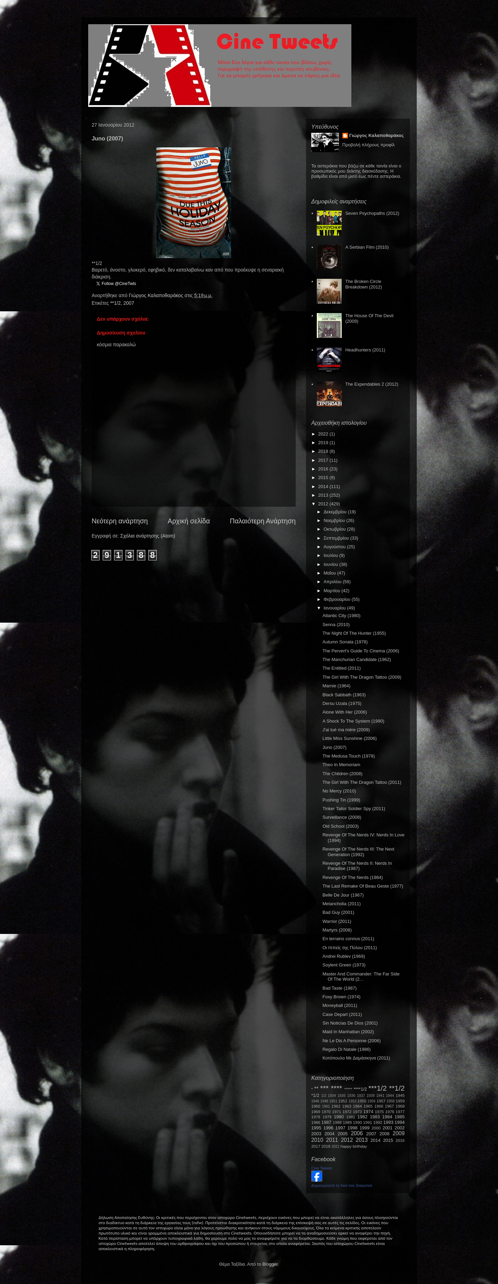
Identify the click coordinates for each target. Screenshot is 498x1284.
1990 (357, 1122)
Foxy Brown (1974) (341, 996)
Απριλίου (333, 581)
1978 (315, 1117)
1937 (361, 1096)
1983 (375, 1116)
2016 (324, 468)
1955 (361, 1101)
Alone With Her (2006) (344, 712)
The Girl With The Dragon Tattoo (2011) (361, 782)
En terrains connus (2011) (348, 938)
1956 (372, 1101)
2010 (317, 1140)
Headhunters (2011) (365, 349)
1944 (390, 1096)
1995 (316, 1127)
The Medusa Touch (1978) (348, 756)
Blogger (270, 1264)
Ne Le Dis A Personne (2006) (351, 1040)
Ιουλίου (331, 555)
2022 (324, 434)
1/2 (323, 1096)
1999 (365, 1127)
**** (336, 1088)
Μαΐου (330, 573)
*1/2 (315, 1095)
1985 (400, 1116)
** (316, 1089)
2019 (324, 442)
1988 (337, 1122)
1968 (400, 1106)
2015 (324, 477)
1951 (333, 1101)
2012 (324, 503)
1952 (342, 1101)
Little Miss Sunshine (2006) (349, 738)
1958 (391, 1101)
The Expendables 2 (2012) (371, 384)
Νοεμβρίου (335, 520)
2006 (357, 1133)
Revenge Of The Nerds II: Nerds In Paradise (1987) (357, 866)
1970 (326, 1111)
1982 (363, 1116)
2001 (387, 1127)
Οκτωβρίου (335, 529)
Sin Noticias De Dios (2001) (350, 1023)
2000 (376, 1128)
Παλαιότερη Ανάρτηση (263, 521)
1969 (315, 1111)
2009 (399, 1133)
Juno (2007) (334, 747)
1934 (332, 1096)
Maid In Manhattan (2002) (348, 1031)
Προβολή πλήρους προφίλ (368, 144)
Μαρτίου (333, 590)
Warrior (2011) (336, 921)
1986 (315, 1122)
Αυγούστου (335, 546)
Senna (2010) (336, 624)
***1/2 (377, 1088)
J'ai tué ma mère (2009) (346, 729)
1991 (367, 1122)
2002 (400, 1127)
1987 (326, 1122)
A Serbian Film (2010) (367, 247)
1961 (326, 1106)
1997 (340, 1127)
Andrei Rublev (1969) (343, 956)
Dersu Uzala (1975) (341, 703)
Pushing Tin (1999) (341, 799)
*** (324, 1088)
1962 (336, 1106)
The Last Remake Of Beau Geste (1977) (362, 886)
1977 (400, 1111)
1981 (350, 1117)
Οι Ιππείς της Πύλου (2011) (349, 947)
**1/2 (115, 303)
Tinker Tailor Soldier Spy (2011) (353, 808)
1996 (328, 1127)
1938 (371, 1096)
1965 (367, 1106)
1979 (327, 1117)
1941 (380, 1096)
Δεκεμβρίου (336, 511)
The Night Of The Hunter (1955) (354, 633)
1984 (387, 1116)
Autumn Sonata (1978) (345, 641)
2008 (384, 1133)
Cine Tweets (321, 1168)
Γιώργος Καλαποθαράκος (156, 295)
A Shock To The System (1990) (353, 721)
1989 (347, 1122)
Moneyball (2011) (339, 1005)
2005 (343, 1133)
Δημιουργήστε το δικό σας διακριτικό (341, 1185)
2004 (329, 1133)
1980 (339, 1116)
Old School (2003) (340, 826)
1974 (368, 1111)
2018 (324, 451)
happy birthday (354, 1146)
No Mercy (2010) (339, 791)
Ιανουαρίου (335, 608)
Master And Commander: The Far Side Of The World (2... (360, 976)
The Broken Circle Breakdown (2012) (363, 284)
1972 (346, 1111)
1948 (324, 1101)
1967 (389, 1106)
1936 (351, 1096)
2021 (336, 1146)
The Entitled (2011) (341, 668)
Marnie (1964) (336, 685)
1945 (400, 1095)
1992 (377, 1122)
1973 (357, 1111)
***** (348, 1089)
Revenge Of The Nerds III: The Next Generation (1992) (358, 851)
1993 (388, 1122)
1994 (400, 1122)
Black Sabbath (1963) (344, 694)
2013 (324, 495)
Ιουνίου (331, 564)
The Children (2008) (342, 773)
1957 (381, 1101)
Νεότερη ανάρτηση (120, 521)
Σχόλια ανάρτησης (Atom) (147, 536)
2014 (324, 486)
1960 (315, 1106)
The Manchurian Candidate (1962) (356, 659)
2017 (324, 460)
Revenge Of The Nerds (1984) (352, 877)
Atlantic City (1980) (341, 615)
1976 (389, 1111)
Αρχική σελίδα (189, 521)
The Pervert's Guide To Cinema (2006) (360, 650)
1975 (379, 1111)
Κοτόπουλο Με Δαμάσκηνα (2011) (356, 1058)
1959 (400, 1101)
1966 (378, 1106)
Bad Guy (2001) (338, 912)
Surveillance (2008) (341, 817)
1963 (346, 1106)
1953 (352, 1101)
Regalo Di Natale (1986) (346, 1049)
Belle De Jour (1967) (342, 895)
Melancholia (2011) (341, 903)
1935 (341, 1096)
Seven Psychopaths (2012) (372, 213)
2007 (128, 303)
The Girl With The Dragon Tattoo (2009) (361, 677)
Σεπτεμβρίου (337, 538)
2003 (316, 1133)
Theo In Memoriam (341, 764)
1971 (336, 1111)
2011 (332, 1140)
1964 (357, 1106)
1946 (315, 1101)
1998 (353, 1127)
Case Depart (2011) (342, 1014)
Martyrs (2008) (337, 930)
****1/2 (360, 1089)
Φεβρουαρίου (338, 599)
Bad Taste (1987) (339, 988)
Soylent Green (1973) (343, 964)
